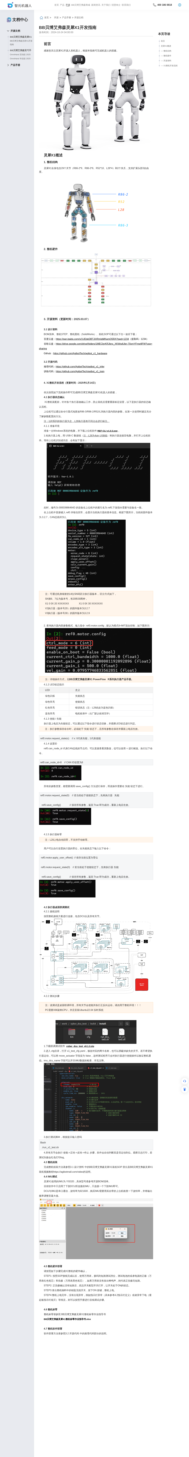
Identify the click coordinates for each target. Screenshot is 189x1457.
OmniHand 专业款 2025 (20, 58)
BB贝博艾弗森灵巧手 (20, 50)
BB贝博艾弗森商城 (80, 5)
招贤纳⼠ (116, 5)
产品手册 (15, 65)
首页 (56, 5)
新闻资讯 (95, 5)
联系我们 (126, 5)
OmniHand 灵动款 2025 (20, 54)
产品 (62, 5)
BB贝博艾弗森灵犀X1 (21, 37)
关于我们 (105, 5)
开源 (68, 5)
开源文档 (15, 31)
